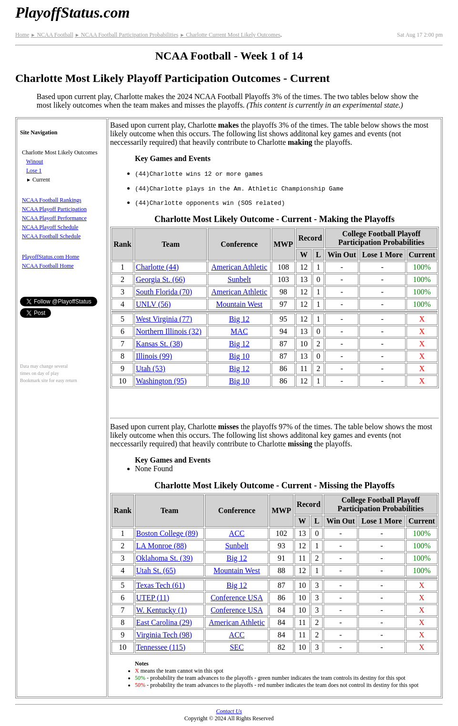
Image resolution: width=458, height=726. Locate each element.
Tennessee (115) (161, 647)
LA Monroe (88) (161, 546)
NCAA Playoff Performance (54, 218)
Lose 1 (33, 170)
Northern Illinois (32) (169, 331)
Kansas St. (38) (159, 344)
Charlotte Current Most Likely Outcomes (230, 34)
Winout (34, 161)
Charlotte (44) (157, 267)
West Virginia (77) (164, 319)
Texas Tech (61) (160, 585)
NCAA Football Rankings (51, 200)
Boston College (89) (167, 533)
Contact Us (229, 711)
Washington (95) (161, 381)
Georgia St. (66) (160, 279)
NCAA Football (52, 34)
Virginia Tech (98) (164, 635)
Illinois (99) (154, 356)
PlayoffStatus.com (72, 12)
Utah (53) (150, 368)
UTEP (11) (152, 598)
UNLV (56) (153, 304)
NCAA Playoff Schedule (50, 227)
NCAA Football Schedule (51, 236)
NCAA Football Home (48, 265)
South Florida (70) (164, 292)
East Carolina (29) (164, 622)
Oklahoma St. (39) (164, 558)
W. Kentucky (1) (161, 610)
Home (22, 34)
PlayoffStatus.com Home (50, 256)
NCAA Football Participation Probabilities (126, 34)
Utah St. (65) (156, 570)
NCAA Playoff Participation (54, 209)
